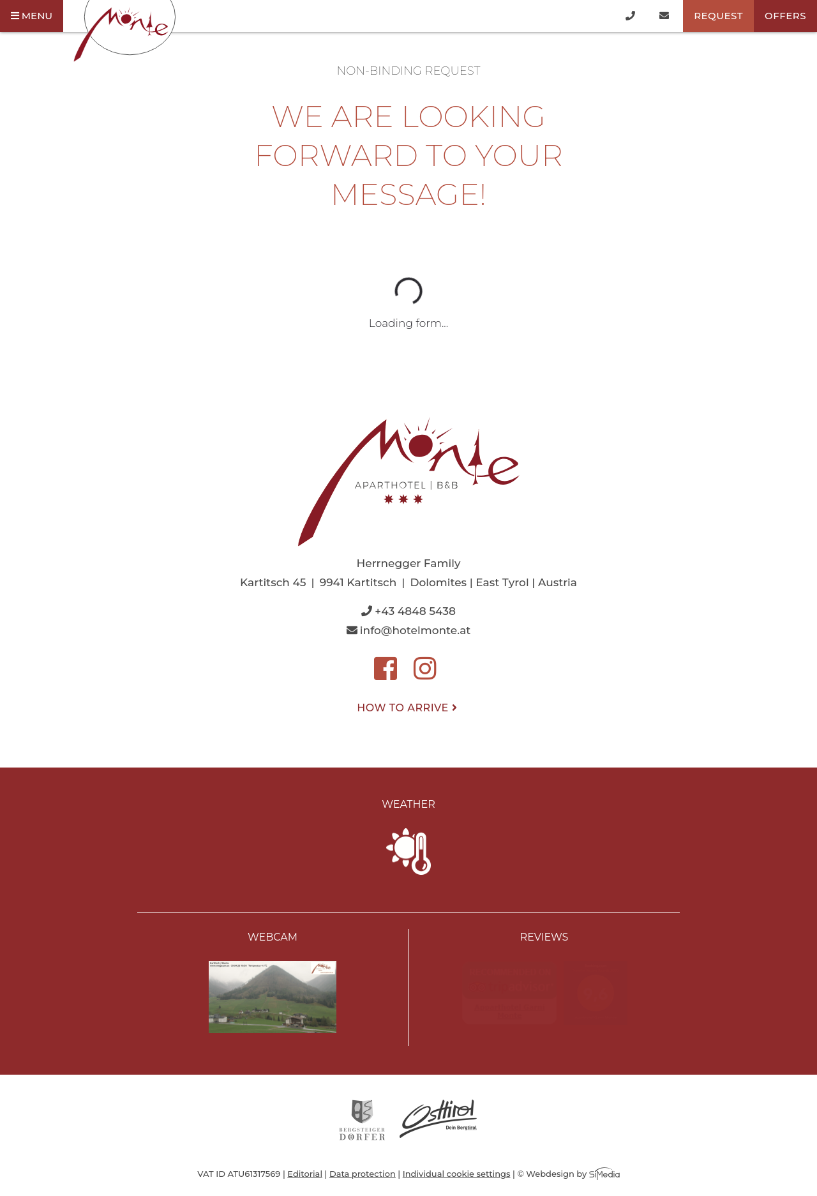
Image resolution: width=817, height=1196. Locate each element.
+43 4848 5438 (408, 611)
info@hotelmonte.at (409, 630)
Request (718, 16)
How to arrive (408, 707)
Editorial (304, 1174)
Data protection (362, 1174)
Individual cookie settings (457, 1174)
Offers (785, 16)
